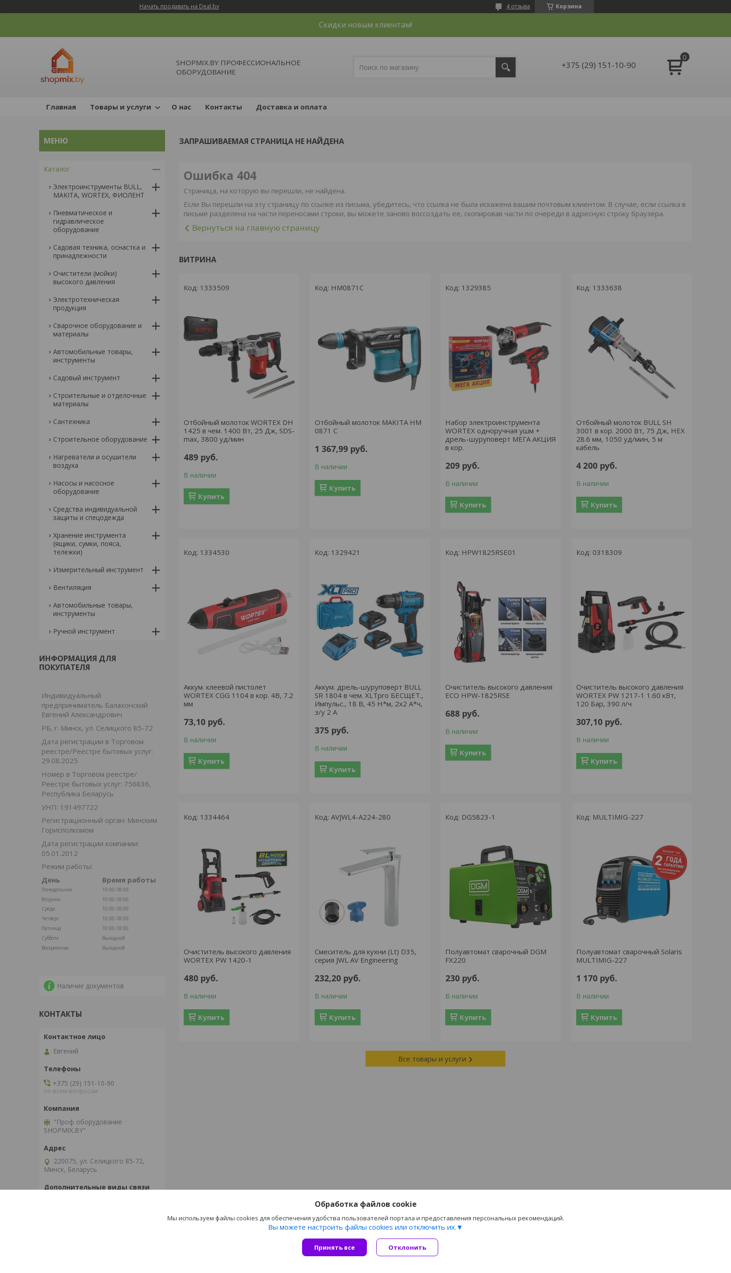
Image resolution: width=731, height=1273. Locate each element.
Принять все (334, 1247)
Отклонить (407, 1247)
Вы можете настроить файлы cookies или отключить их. (362, 1227)
